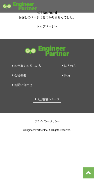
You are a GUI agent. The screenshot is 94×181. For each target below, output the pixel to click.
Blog (67, 75)
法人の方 (70, 66)
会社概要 (20, 75)
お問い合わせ (23, 85)
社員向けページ (48, 99)
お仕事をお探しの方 (27, 66)
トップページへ (47, 26)
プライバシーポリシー (47, 121)
